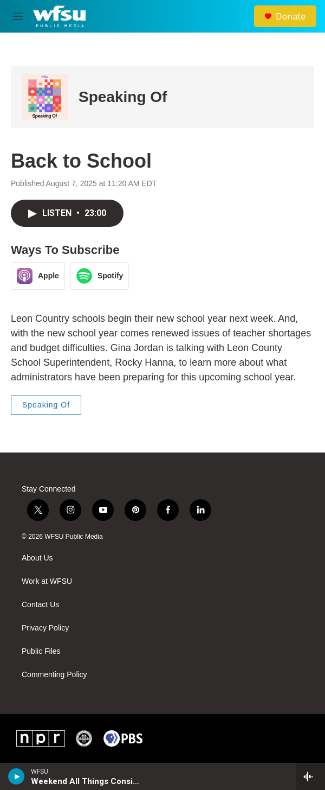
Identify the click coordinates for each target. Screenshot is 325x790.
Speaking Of (123, 96)
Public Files (41, 651)
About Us (37, 558)
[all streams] (310, 776)
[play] (16, 776)
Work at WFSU (47, 581)
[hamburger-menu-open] (18, 16)
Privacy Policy (45, 628)
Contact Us (40, 605)
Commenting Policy (54, 675)
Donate (291, 16)
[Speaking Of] (45, 97)
